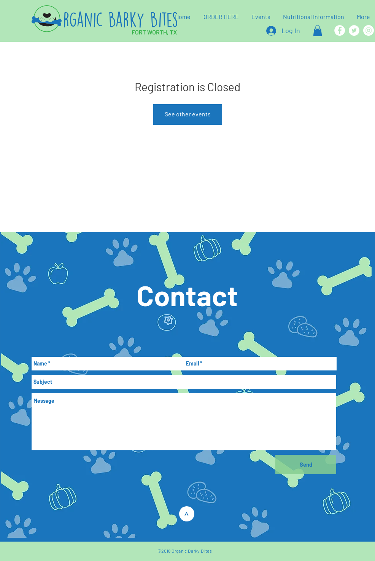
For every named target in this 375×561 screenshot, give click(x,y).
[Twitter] (354, 30)
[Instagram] (368, 30)
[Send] (305, 464)
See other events (188, 114)
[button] (317, 30)
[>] (186, 513)
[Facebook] (339, 30)
